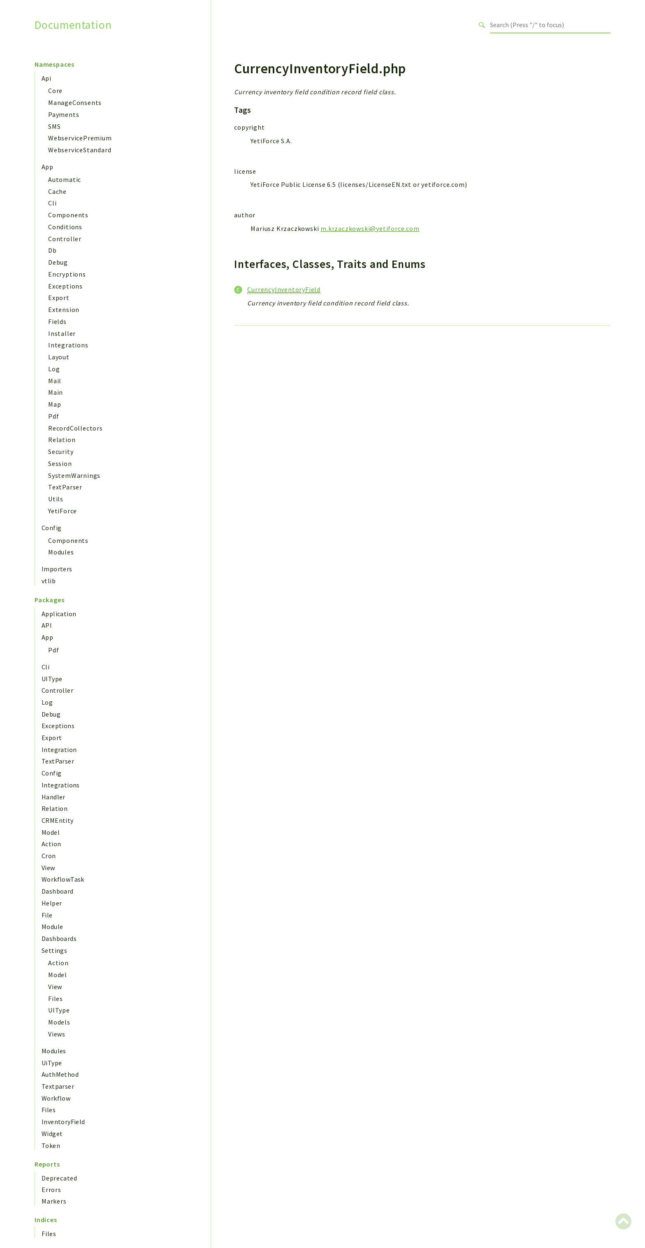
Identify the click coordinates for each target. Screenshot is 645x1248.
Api (46, 78)
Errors (51, 1189)
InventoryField (63, 1122)
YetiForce (62, 511)
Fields (57, 321)
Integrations (68, 345)
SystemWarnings (74, 475)
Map (54, 404)
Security (60, 451)
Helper (52, 903)
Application (59, 614)
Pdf (53, 416)
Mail (54, 381)
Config (51, 528)
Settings (54, 950)
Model (51, 832)
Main (55, 392)
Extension (63, 309)
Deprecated (59, 1178)
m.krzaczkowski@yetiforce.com (369, 228)
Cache (57, 191)
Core (55, 90)
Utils (55, 499)
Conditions (65, 227)
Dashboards (59, 938)
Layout (59, 357)
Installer (62, 333)
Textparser (58, 1086)
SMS (54, 126)
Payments (63, 114)
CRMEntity (58, 820)
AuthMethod (60, 1074)
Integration (59, 749)
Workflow (56, 1098)
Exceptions (65, 286)
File (47, 915)
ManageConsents (75, 102)
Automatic (64, 179)
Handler (53, 797)
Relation (61, 439)
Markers (54, 1201)
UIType (52, 679)
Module (52, 926)
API (47, 625)
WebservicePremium (80, 138)
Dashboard (58, 891)
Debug (58, 262)
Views (56, 1034)
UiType (52, 1063)
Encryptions (67, 274)
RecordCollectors (75, 428)
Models (59, 1022)
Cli (52, 203)
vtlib (49, 581)
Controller (64, 239)
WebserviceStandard (79, 150)
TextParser (65, 487)
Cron (49, 856)
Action (51, 844)
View (48, 868)
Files (55, 998)
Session (60, 463)
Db (52, 250)
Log (54, 369)
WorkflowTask (63, 879)
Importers (57, 569)
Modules (61, 552)
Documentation (73, 25)
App (47, 167)
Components (68, 215)
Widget (52, 1133)
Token (51, 1145)
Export (59, 297)
